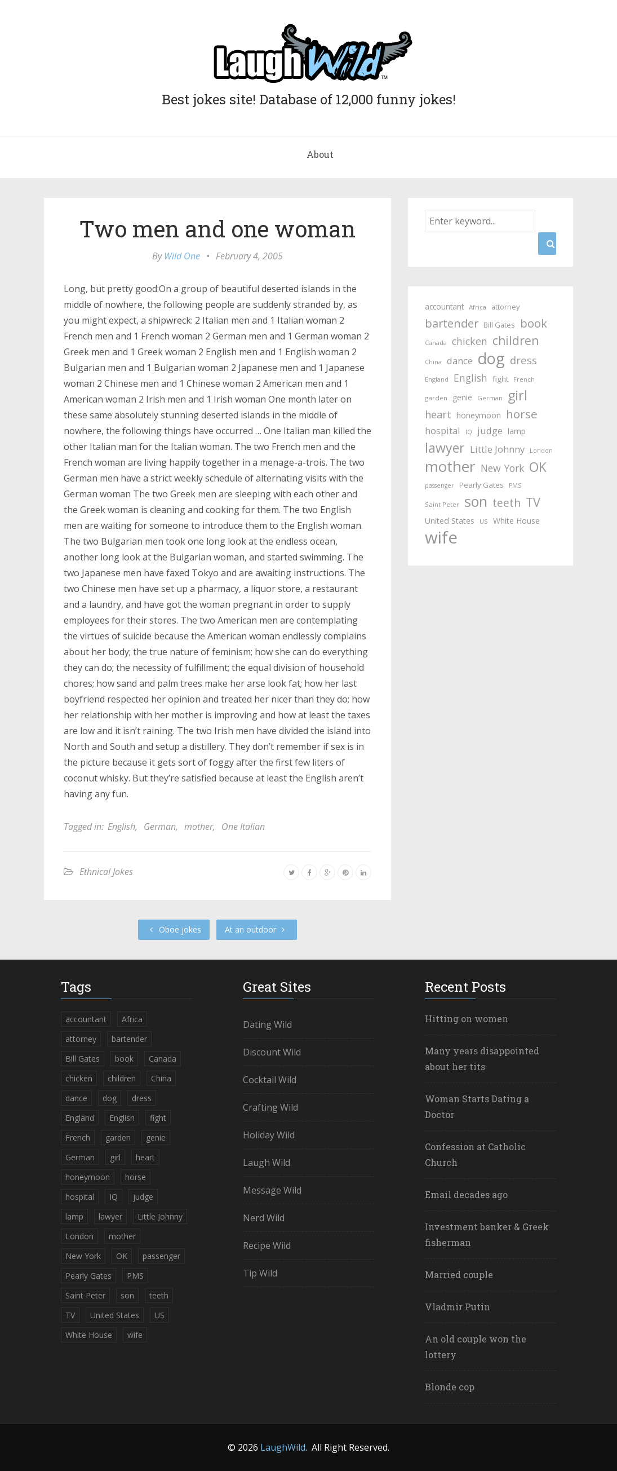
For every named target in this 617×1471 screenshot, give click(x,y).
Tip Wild (260, 1273)
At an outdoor (256, 929)
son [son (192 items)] (475, 501)
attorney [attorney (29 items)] (505, 307)
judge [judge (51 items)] (490, 430)
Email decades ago (466, 1194)
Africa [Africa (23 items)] (477, 307)
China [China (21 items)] (433, 362)
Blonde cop (449, 1387)
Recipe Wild (267, 1245)
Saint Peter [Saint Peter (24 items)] (442, 504)
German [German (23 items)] (490, 398)
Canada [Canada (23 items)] (436, 342)
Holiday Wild (269, 1135)
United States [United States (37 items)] (449, 520)
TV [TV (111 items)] (533, 502)
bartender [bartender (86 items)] (451, 323)
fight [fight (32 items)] (500, 379)
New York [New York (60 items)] (502, 468)
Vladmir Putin (457, 1307)
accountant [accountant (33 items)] (444, 306)
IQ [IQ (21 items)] (468, 432)
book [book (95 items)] (533, 323)
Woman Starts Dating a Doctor (477, 1106)
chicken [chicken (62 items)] (469, 341)
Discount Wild (272, 1052)
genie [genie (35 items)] (462, 397)
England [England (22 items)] (437, 379)
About (320, 154)
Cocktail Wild (269, 1080)
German (160, 826)
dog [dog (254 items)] (491, 358)
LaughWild (282, 1447)
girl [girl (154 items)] (517, 395)
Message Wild (272, 1190)
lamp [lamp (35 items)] (517, 431)
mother (198, 826)
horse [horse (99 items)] (522, 414)
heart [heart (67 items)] (438, 414)
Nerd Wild (264, 1218)
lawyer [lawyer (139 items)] (445, 448)
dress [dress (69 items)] (523, 360)
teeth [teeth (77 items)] (506, 503)
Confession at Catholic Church (475, 1154)
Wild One (182, 256)
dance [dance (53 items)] (460, 360)
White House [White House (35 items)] (516, 520)
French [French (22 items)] (524, 379)
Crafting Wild (270, 1107)
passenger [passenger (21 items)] (439, 485)
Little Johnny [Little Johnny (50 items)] (497, 449)
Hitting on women (466, 1018)
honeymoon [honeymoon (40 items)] (478, 415)
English (121, 826)
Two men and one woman (217, 229)
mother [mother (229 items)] (450, 466)
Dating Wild (267, 1024)
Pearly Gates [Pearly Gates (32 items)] (481, 485)
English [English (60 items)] (470, 378)
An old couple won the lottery (475, 1346)
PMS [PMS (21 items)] (515, 485)
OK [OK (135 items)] (538, 467)
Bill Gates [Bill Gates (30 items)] (499, 325)
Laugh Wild (266, 1162)
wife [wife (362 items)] (441, 537)
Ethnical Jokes (106, 871)
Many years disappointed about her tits (482, 1058)
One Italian (243, 826)
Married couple (459, 1274)
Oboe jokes (174, 929)
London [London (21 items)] (541, 450)
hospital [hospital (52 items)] (442, 430)
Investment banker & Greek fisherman (487, 1234)
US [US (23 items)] (484, 521)
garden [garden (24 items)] (436, 398)
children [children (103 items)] (515, 340)
